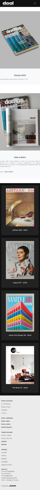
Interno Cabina (6, 435)
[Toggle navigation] (34, 3)
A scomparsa (5, 404)
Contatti (4, 452)
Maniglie (4, 458)
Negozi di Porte (6, 465)
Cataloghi (4, 462)
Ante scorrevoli (6, 438)
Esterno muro (6, 407)
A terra (3, 413)
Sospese (4, 410)
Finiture (3, 455)
